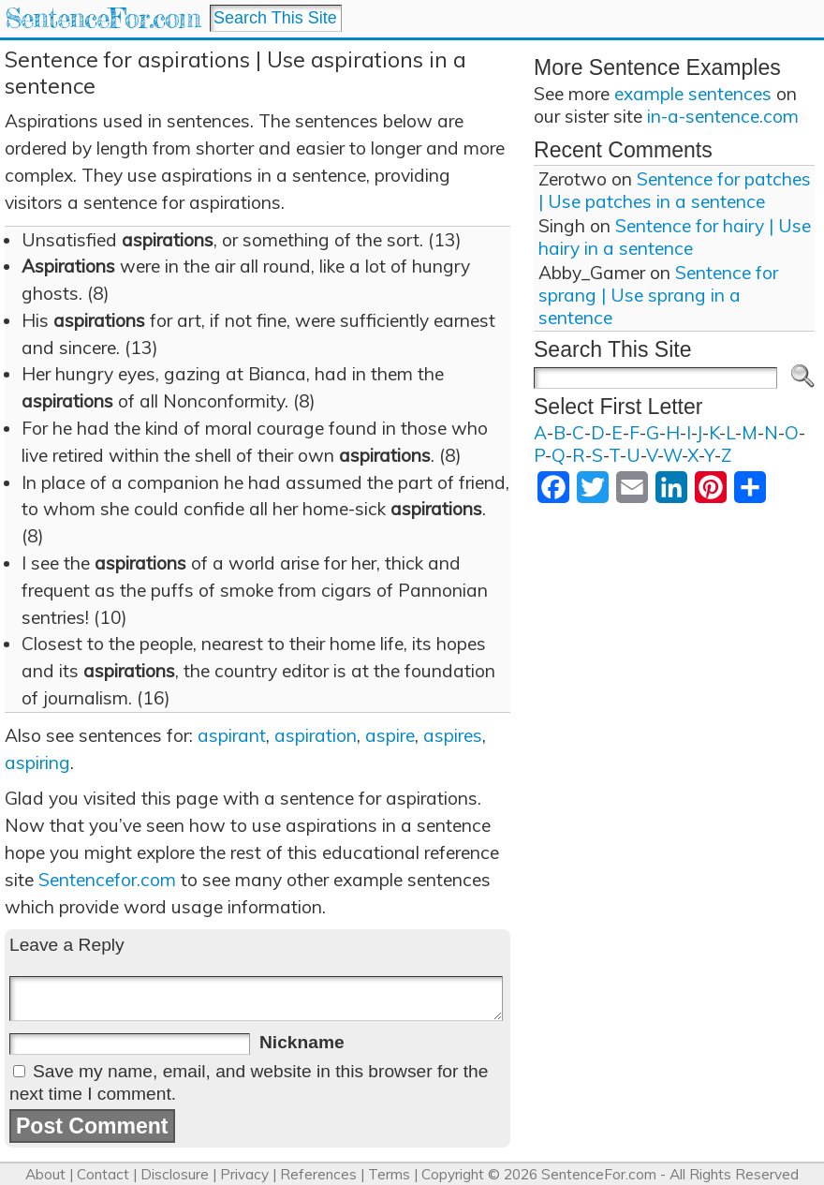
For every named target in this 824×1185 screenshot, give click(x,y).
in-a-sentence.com (723, 116)
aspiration (315, 735)
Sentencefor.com (107, 879)
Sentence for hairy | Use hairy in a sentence (674, 237)
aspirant (232, 735)
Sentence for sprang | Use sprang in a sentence (658, 295)
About (45, 1174)
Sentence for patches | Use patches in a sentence (674, 190)
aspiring (37, 762)
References (318, 1174)
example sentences (693, 93)
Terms (389, 1174)
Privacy (244, 1174)
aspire (390, 735)
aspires (452, 735)
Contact (103, 1174)
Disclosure (174, 1174)
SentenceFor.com (102, 18)
